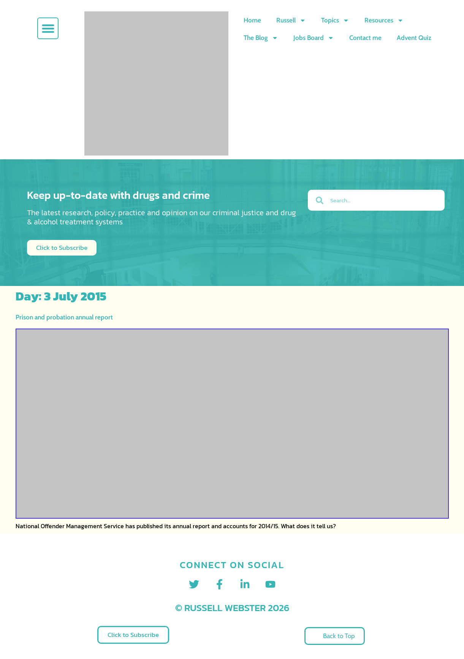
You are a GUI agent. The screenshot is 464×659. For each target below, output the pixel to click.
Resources (384, 20)
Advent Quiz (414, 37)
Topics (335, 20)
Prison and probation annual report (64, 317)
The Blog (261, 38)
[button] (48, 28)
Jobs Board (313, 38)
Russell (291, 20)
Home (252, 20)
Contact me (365, 37)
